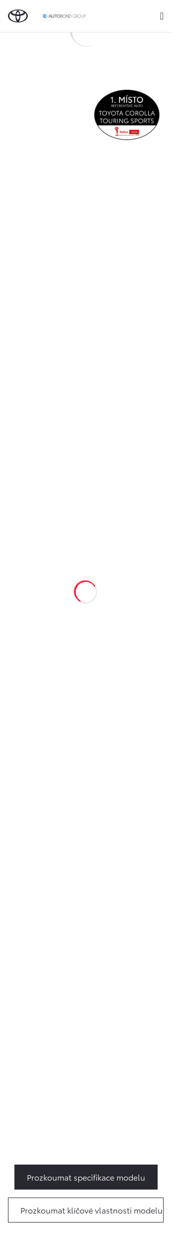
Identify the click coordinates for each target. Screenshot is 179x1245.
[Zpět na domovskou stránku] (18, 15)
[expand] (162, 16)
